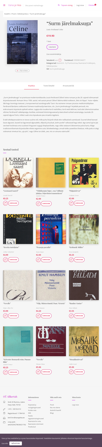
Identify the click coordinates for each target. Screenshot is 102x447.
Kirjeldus (31, 86)
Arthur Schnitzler (8, 252)
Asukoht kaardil (55, 410)
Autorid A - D (62, 63)
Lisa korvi (52, 47)
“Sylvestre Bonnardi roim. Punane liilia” (17, 360)
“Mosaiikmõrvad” (76, 359)
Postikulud (32, 426)
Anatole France (40, 196)
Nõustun (16, 443)
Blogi (52, 413)
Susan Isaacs (40, 252)
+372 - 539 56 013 (14, 409)
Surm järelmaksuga (57, 69)
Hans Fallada (73, 308)
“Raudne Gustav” (76, 303)
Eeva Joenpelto (73, 252)
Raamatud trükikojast (86, 63)
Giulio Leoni (73, 364)
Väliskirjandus (22, 14)
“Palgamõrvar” (75, 190)
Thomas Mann (40, 364)
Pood (14, 14)
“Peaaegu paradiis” (43, 247)
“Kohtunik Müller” (76, 247)
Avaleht (7, 14)
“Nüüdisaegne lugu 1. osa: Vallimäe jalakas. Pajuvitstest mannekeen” (50, 191)
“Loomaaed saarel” (11, 190)
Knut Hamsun (40, 308)
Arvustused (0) (68, 86)
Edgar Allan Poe (8, 308)
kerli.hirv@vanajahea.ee (16, 417)
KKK (29, 413)
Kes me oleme (55, 407)
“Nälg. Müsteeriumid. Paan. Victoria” (51, 303)
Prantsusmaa (72, 63)
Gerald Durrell (7, 195)
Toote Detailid (48, 86)
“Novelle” (7, 303)
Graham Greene (74, 195)
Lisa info (5, 443)
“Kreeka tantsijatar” (11, 247)
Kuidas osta (32, 410)
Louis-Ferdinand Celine (55, 29)
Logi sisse (80, 5)
